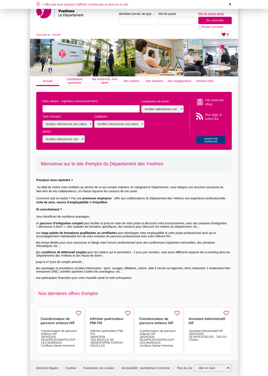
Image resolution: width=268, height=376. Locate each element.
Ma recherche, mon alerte (104, 80)
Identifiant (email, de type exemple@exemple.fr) (138, 14)
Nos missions (154, 81)
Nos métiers (131, 81)
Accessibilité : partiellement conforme (145, 368)
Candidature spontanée (74, 80)
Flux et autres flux (213, 117)
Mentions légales (47, 368)
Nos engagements (180, 81)
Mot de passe (167, 14)
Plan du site (184, 368)
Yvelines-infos (205, 81)
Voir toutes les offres (214, 102)
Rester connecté (212, 27)
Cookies (71, 368)
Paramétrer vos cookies (98, 368)
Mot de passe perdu (211, 13)
